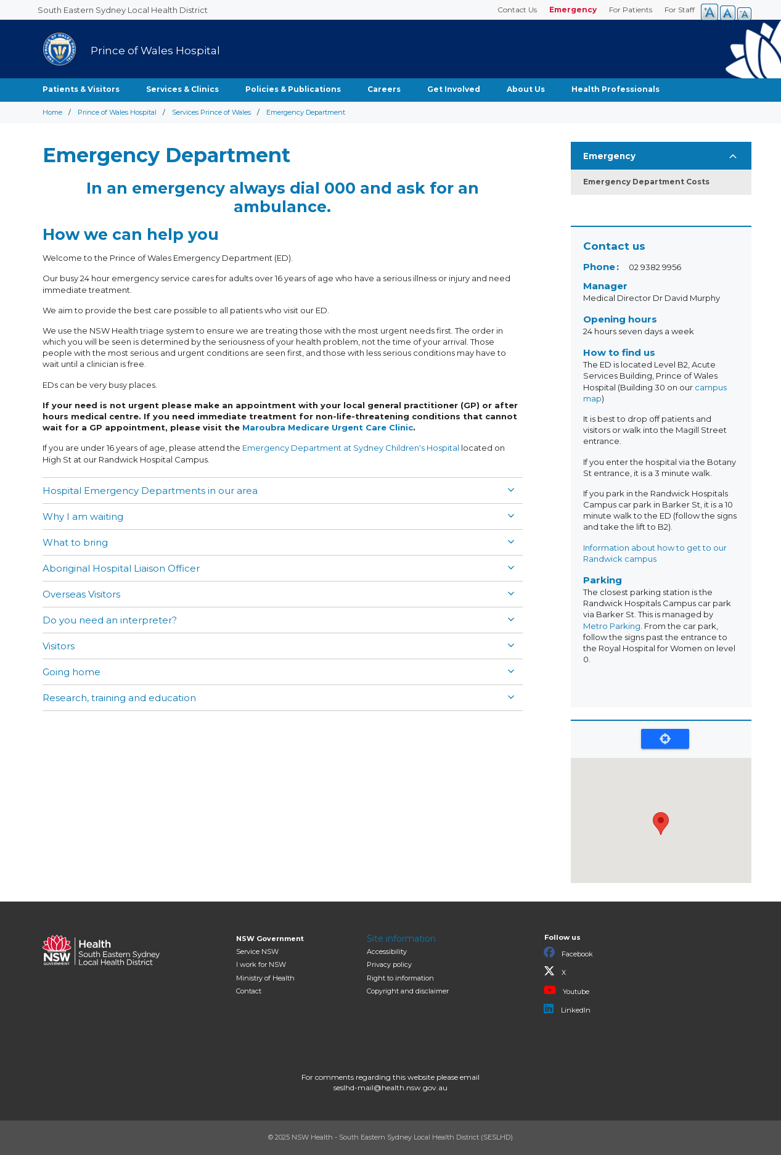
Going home (71, 672)
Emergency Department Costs (646, 181)
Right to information (400, 978)
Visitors (59, 646)
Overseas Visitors (81, 594)
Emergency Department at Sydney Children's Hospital (350, 448)
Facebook (568, 952)
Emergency (573, 9)
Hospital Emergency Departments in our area (150, 490)
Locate (665, 739)
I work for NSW (261, 964)
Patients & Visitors (81, 89)
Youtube (566, 990)
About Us (526, 89)
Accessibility (387, 951)
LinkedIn (567, 1008)
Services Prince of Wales (211, 112)
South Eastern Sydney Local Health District (123, 10)
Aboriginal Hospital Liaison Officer (121, 568)
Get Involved (453, 89)
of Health (265, 978)
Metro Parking (611, 626)
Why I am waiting (83, 516)
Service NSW (257, 951)
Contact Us (517, 9)
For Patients (630, 9)
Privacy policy (389, 964)
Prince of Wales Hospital (117, 112)
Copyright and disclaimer (408, 991)
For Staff (679, 9)
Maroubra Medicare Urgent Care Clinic (327, 427)
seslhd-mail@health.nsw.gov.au (390, 1087)
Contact (248, 991)
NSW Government (270, 938)
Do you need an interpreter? (110, 620)
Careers (384, 89)
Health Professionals (615, 89)
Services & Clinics (182, 89)
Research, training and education (119, 698)
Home (52, 112)
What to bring (75, 542)
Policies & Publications (293, 89)
